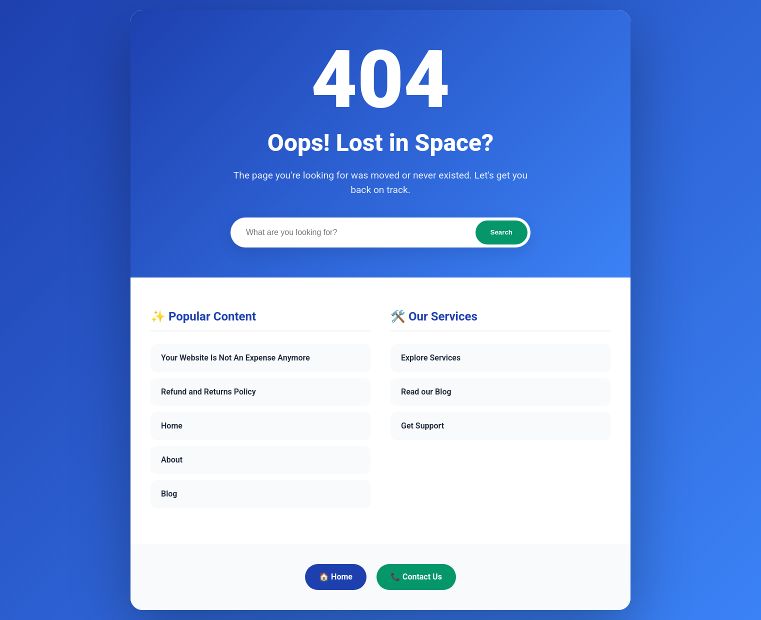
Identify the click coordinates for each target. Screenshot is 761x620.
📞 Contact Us (416, 577)
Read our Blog (426, 391)
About (171, 459)
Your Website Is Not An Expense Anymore (235, 357)
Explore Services (430, 357)
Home (171, 425)
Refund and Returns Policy (208, 391)
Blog (169, 493)
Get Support (422, 425)
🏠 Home (335, 577)
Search (501, 232)
